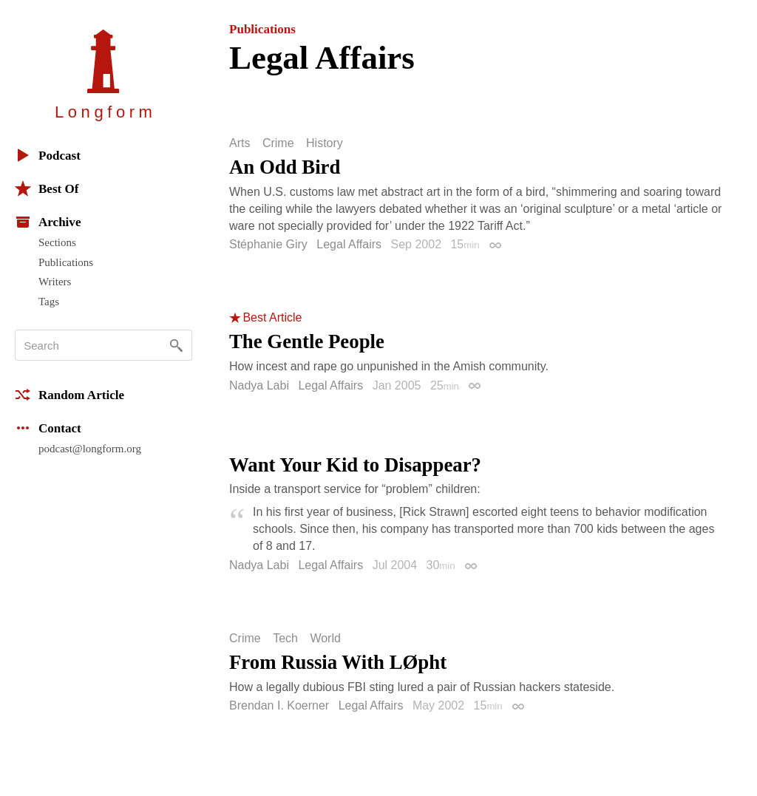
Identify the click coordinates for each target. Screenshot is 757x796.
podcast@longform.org (89, 449)
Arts (239, 143)
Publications (65, 262)
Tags (48, 301)
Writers (54, 282)
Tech (285, 638)
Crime (278, 143)
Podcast (48, 155)
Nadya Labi (259, 385)
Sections (57, 242)
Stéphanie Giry (268, 244)
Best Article (272, 318)
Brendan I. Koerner (279, 705)
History (324, 143)
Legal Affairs (348, 244)
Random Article (69, 395)
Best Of (46, 188)
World (325, 638)
